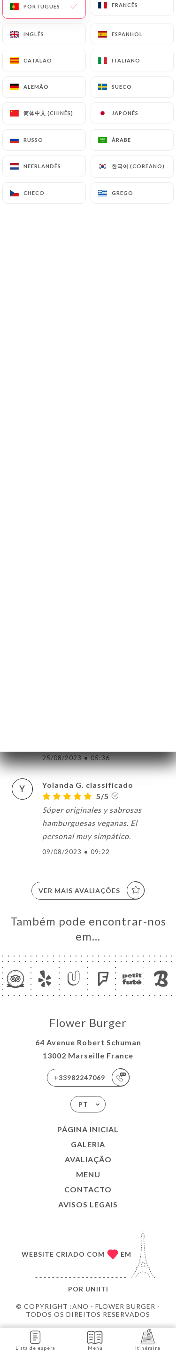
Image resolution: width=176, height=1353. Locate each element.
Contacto (88, 1189)
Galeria (88, 1144)
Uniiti (96, 1289)
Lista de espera (35, 1340)
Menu (88, 1174)
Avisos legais (88, 1204)
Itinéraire (148, 1340)
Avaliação (88, 1159)
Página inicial (88, 1129)
